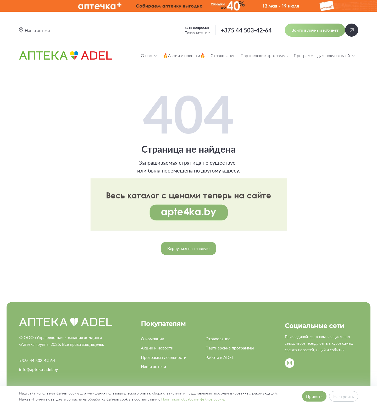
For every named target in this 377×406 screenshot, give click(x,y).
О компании (152, 338)
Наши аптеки (153, 366)
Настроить (343, 396)
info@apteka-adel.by (38, 369)
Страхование (222, 55)
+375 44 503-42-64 (246, 30)
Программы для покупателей (325, 55)
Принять (314, 396)
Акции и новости (157, 347)
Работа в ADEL (220, 357)
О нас (149, 55)
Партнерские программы (265, 55)
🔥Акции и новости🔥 (184, 55)
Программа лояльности (163, 357)
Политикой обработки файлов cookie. (193, 399)
